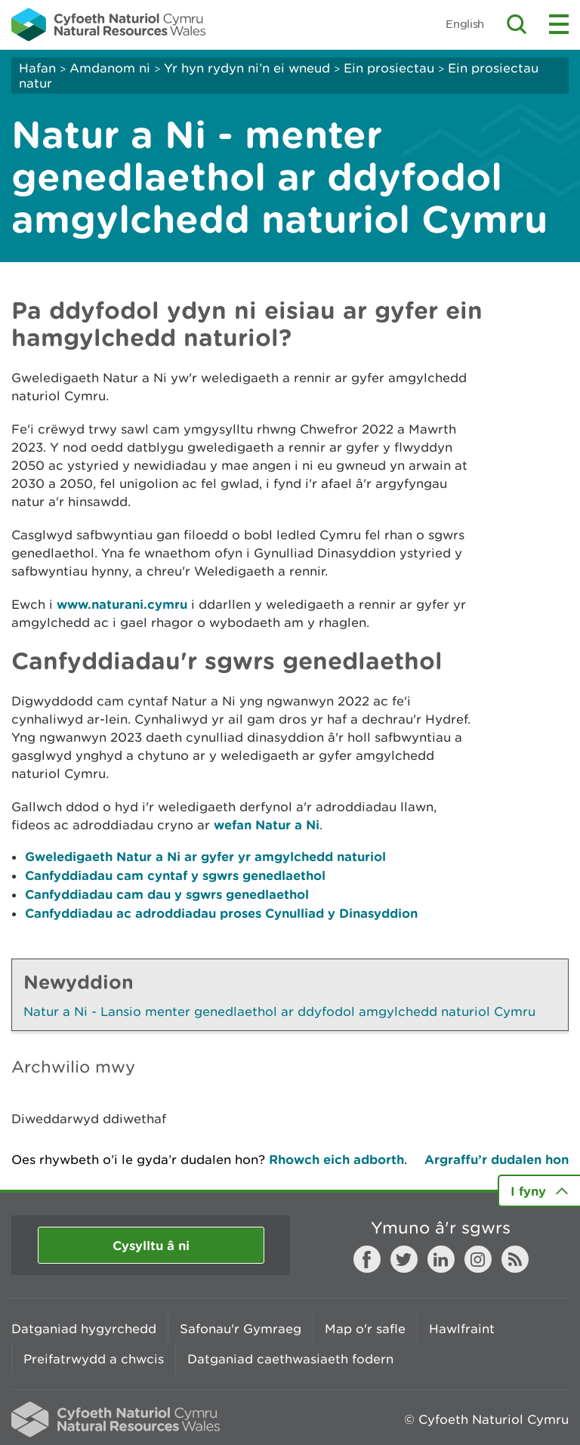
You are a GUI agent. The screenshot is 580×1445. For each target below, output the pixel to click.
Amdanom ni (109, 68)
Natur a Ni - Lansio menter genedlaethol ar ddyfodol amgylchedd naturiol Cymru (279, 1011)
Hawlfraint (462, 1328)
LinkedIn (441, 1259)
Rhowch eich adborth (336, 1159)
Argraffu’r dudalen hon (496, 1159)
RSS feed (515, 1259)
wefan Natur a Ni (266, 824)
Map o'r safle (365, 1328)
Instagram (478, 1259)
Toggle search (516, 24)
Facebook (367, 1259)
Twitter (404, 1259)
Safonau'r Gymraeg (240, 1328)
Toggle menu (559, 24)
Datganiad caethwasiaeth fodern (290, 1358)
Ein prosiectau (389, 68)
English (465, 24)
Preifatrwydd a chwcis (93, 1358)
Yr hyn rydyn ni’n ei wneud (247, 68)
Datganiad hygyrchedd (83, 1328)
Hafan (37, 68)
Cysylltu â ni (151, 1245)
